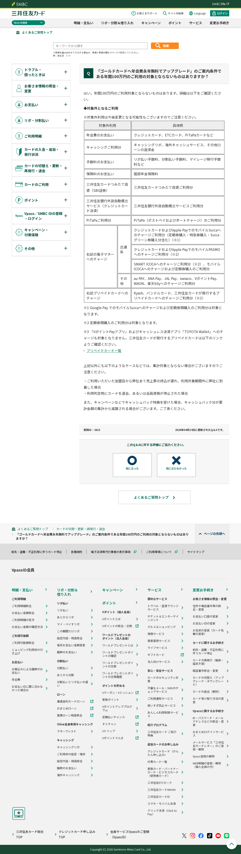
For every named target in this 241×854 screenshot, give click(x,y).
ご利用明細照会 (22, 606)
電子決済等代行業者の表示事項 (113, 551)
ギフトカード (155, 655)
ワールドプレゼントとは (117, 645)
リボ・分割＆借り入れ (117, 22)
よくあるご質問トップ (37, 32)
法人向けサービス (158, 661)
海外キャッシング (68, 775)
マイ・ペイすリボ (68, 624)
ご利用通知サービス (160, 698)
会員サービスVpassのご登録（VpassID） (129, 834)
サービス (195, 22)
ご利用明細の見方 (23, 620)
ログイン (222, 13)
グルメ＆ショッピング (161, 627)
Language (200, 13)
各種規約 (78, 551)
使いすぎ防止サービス (161, 705)
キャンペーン (151, 22)
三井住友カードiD (158, 796)
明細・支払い (83, 22)
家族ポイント (110, 699)
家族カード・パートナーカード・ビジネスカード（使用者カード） (163, 772)
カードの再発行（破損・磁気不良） (208, 661)
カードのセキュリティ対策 (162, 679)
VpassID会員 (20, 22)
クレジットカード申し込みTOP (77, 834)
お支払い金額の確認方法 (27, 627)
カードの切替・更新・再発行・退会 (80, 529)
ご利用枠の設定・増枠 (71, 754)
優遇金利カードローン (71, 701)
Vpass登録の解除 (204, 756)
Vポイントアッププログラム (117, 708)
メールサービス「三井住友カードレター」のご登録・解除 (208, 746)
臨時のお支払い (67, 652)
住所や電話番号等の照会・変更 (207, 607)
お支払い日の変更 (204, 623)
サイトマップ (197, 551)
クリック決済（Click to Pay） (162, 812)
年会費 (16, 679)
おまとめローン (67, 708)
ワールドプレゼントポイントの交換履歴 (117, 675)
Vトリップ (108, 731)
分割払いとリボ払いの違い (72, 683)
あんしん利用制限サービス (163, 714)
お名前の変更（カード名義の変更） (208, 632)
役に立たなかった (176, 468)
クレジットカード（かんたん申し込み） (163, 753)
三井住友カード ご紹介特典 (161, 733)
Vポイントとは (111, 619)
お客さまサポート (147, 13)
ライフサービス (157, 648)
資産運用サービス (158, 641)
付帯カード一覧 (157, 762)
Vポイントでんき (113, 738)
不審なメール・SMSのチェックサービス (163, 689)
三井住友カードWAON (161, 789)
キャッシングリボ (68, 747)
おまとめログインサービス (208, 733)
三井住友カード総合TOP (30, 834)
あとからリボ (65, 617)
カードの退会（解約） (207, 691)
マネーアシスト (66, 731)
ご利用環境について (161, 551)
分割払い (62, 668)
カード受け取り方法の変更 (208, 700)
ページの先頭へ (214, 533)
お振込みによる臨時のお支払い (27, 670)
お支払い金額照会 (23, 613)
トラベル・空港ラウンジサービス (163, 607)
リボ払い (62, 610)
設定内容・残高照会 (69, 638)
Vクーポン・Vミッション (118, 692)
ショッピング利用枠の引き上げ (27, 651)
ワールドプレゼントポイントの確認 (117, 654)
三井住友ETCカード (159, 782)
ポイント (174, 22)
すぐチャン (109, 724)
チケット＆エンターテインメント (163, 618)
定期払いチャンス (113, 717)
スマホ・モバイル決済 (161, 803)
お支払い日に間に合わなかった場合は (27, 688)
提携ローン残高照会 (69, 715)
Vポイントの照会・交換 (117, 626)
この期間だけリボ (68, 631)
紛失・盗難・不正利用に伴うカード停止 (38, 551)
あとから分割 (65, 675)
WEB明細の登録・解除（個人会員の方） (207, 765)
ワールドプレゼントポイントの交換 (117, 664)
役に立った (132, 468)
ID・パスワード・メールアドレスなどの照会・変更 (208, 721)
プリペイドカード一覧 (104, 350)
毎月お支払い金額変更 (71, 645)
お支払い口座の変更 (205, 616)
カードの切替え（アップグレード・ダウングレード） (208, 681)
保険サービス (155, 634)
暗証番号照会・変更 (205, 670)
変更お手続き (219, 22)
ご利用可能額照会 (23, 643)
